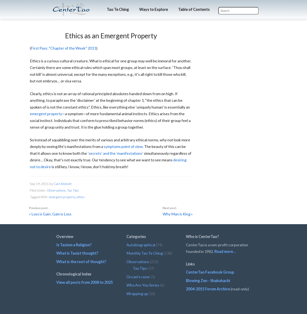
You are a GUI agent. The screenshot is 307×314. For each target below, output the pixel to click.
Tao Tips (73, 190)
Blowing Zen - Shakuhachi (208, 280)
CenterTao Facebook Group (210, 272)
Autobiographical (140, 244)
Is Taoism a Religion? (74, 244)
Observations (56, 190)
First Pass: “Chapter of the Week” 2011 (63, 48)
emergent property (46, 113)
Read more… (225, 251)
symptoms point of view (123, 146)
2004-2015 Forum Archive (208, 289)
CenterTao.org (71, 6)
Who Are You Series (142, 285)
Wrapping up (137, 293)
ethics (80, 197)
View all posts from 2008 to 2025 (84, 282)
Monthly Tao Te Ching (144, 253)
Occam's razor (138, 276)
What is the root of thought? (81, 261)
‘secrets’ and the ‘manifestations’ (115, 153)
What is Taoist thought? (77, 253)
